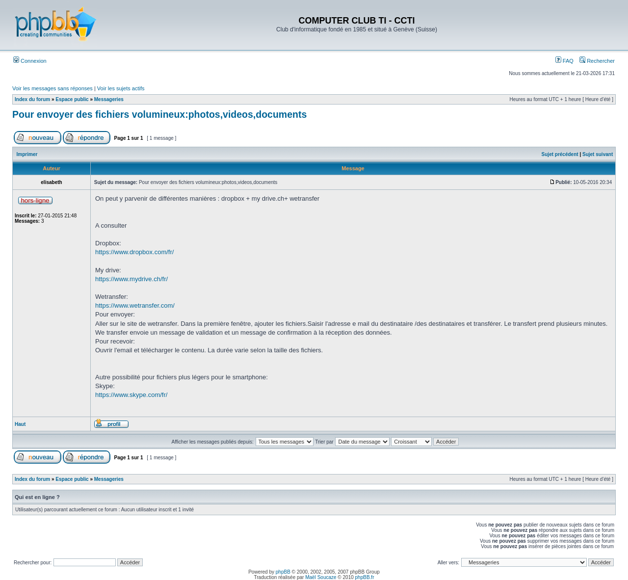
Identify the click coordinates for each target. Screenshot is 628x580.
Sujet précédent (560, 154)
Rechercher (597, 61)
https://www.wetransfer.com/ (135, 305)
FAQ (564, 61)
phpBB (283, 572)
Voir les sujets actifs (121, 88)
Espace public (71, 99)
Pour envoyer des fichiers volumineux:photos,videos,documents (159, 114)
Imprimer (27, 154)
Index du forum (32, 99)
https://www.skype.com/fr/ (131, 394)
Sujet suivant (597, 154)
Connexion (30, 61)
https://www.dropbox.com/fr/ (134, 252)
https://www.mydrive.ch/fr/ (131, 279)
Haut (20, 424)
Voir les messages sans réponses (52, 88)
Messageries (109, 99)
